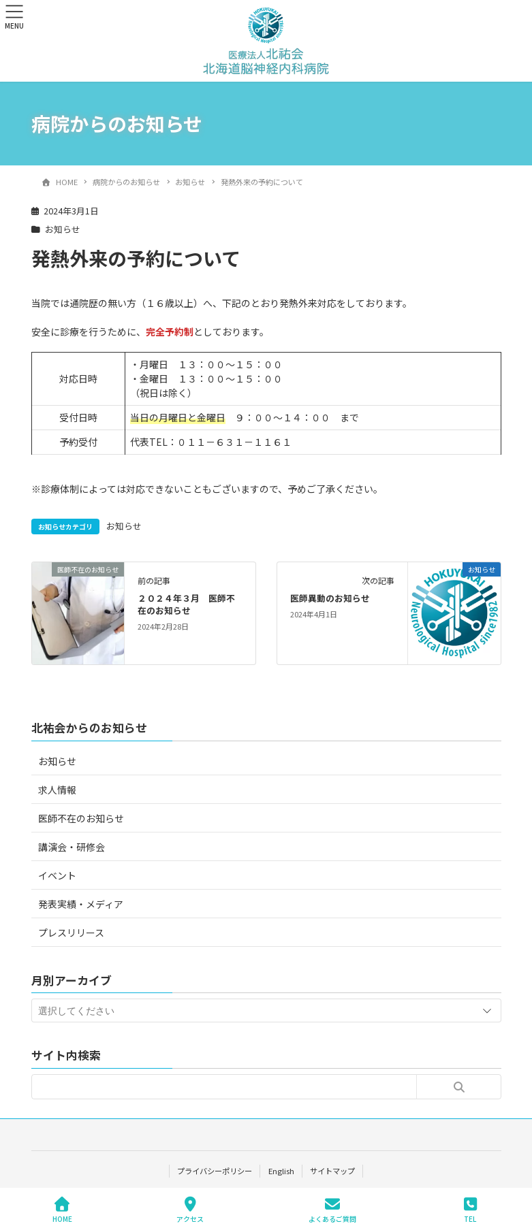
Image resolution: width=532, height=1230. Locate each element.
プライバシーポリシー (214, 1170)
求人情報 (57, 789)
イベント (57, 875)
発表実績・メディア (80, 904)
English (281, 1170)
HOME (62, 1210)
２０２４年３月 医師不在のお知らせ (186, 604)
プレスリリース (71, 932)
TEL (470, 1210)
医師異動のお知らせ (330, 598)
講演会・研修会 (71, 847)
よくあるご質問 (332, 1210)
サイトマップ (332, 1170)
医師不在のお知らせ (81, 818)
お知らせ (62, 229)
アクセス (190, 1210)
